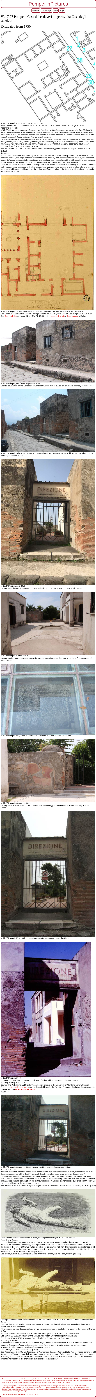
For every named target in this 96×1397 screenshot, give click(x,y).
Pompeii (35, 10)
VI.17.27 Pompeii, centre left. (13, 383)
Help (62, 10)
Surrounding (46, 10)
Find (56, 10)
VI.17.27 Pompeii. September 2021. (16, 656)
